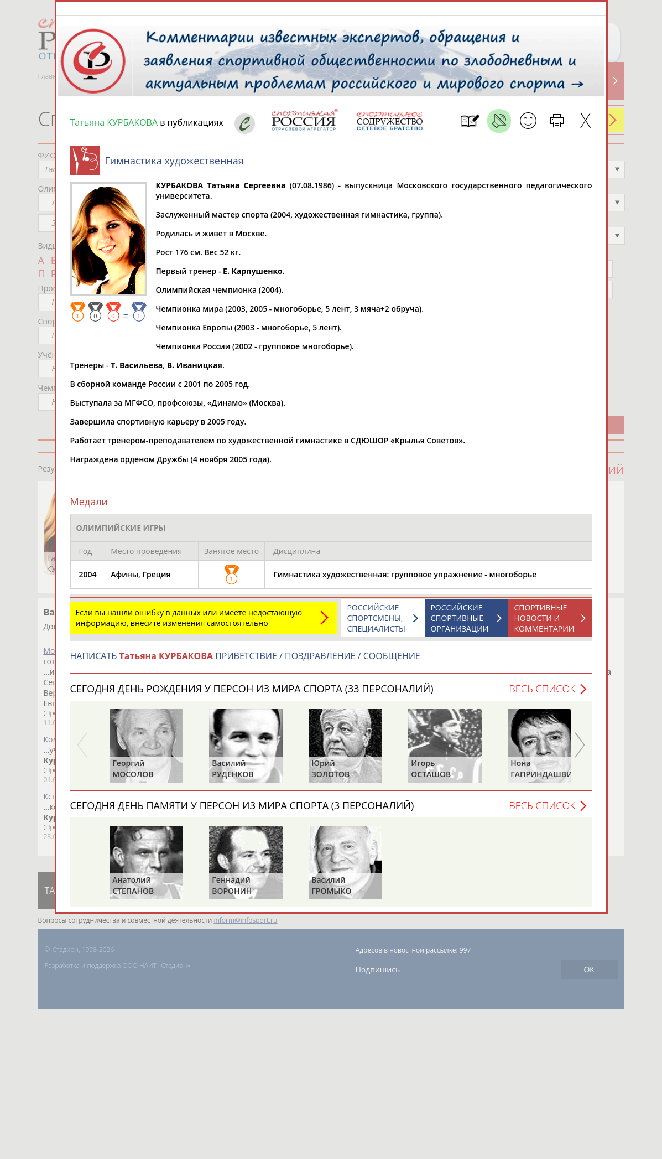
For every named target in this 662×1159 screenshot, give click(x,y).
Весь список (542, 694)
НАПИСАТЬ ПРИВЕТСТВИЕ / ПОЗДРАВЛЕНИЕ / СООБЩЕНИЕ (245, 661)
